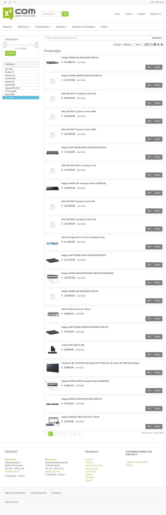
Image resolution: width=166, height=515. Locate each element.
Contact (128, 14)
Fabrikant (128, 45)
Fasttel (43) (9, 82)
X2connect (90, 471)
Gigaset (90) (10, 85)
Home (117, 14)
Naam (139, 45)
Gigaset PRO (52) (12, 88)
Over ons (89, 462)
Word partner (91, 468)
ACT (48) (8, 69)
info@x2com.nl (12, 471)
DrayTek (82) (10, 78)
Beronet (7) (9, 72)
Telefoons (23, 26)
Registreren (155, 14)
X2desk (88, 474)
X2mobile (89, 477)
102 (74, 434)
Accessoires (43, 26)
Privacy (129, 465)
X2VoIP (88, 480)
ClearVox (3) (10, 75)
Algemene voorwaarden (137, 462)
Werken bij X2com (94, 465)
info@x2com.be (52, 471)
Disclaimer (56, 493)
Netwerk (61, 26)
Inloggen (141, 14)
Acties (104, 26)
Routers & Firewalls (84, 26)
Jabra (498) (9, 94)
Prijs (148, 45)
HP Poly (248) (10, 91)
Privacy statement (38, 493)
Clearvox (7, 26)
